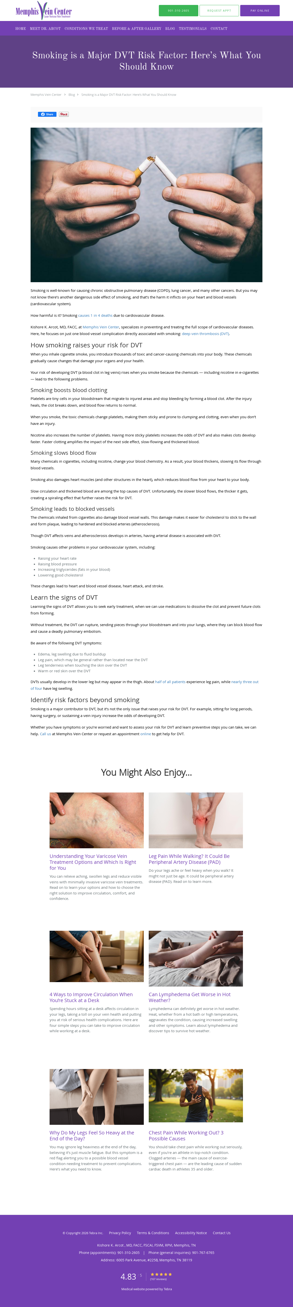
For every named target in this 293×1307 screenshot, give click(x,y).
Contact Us (222, 1232)
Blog (72, 94)
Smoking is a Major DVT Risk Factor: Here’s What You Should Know (128, 94)
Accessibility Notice (191, 1232)
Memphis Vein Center (46, 94)
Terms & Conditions (153, 1232)
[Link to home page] (33, 10)
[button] (219, 10)
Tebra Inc (95, 1233)
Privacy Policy (120, 1232)
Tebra (168, 1289)
